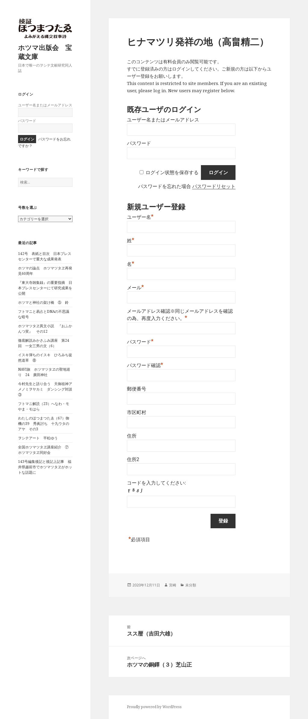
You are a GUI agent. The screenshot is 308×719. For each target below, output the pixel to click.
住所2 (133, 459)
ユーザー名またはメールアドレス (45, 105)
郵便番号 (136, 388)
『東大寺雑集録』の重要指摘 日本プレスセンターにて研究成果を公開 (45, 288)
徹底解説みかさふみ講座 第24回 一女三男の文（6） (43, 343)
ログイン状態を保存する (172, 172)
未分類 (190, 585)
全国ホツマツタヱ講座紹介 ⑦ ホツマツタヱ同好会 (45, 449)
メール (135, 287)
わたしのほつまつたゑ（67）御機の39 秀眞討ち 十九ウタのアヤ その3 (43, 424)
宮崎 (172, 585)
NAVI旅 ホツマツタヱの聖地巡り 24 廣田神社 (44, 372)
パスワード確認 (145, 365)
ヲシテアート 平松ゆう (38, 438)
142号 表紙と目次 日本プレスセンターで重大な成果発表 (44, 256)
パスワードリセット (214, 186)
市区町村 (136, 412)
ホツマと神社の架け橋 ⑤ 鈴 (43, 302)
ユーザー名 (140, 217)
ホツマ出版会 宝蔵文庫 (45, 52)
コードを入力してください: (156, 482)
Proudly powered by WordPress (154, 706)
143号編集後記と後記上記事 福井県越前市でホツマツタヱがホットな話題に (45, 467)
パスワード (27, 120)
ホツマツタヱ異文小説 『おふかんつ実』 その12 (45, 328)
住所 (132, 435)
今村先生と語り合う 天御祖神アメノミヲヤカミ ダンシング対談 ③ (47, 389)
